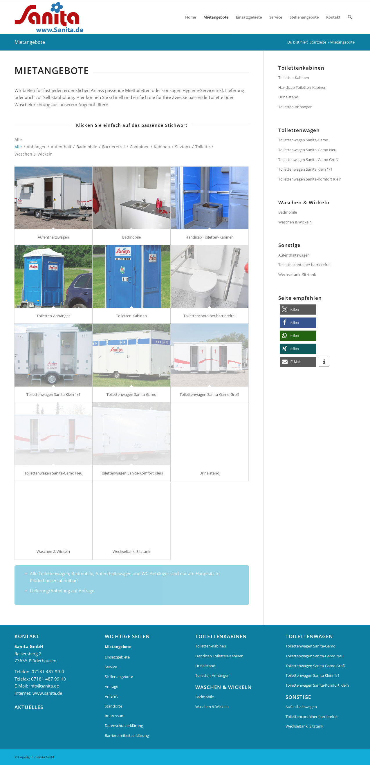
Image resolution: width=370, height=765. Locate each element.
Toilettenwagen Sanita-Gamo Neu (53, 473)
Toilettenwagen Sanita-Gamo (131, 394)
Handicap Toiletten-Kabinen (209, 237)
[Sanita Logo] (51, 17)
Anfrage (111, 686)
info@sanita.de (44, 686)
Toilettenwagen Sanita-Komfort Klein (131, 473)
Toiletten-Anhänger (53, 315)
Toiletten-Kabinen (131, 315)
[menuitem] (190, 17)
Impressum (114, 715)
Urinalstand (209, 473)
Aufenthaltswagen (53, 237)
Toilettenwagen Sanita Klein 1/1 (53, 394)
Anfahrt (111, 696)
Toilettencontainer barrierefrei (209, 315)
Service (111, 667)
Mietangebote (30, 42)
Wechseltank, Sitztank (131, 551)
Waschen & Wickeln (53, 551)
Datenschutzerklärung (124, 725)
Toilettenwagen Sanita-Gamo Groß (209, 394)
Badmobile (131, 237)
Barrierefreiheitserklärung (127, 735)
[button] (298, 309)
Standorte (113, 706)
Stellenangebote (119, 676)
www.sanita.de (47, 693)
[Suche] (349, 17)
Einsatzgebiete (117, 657)
